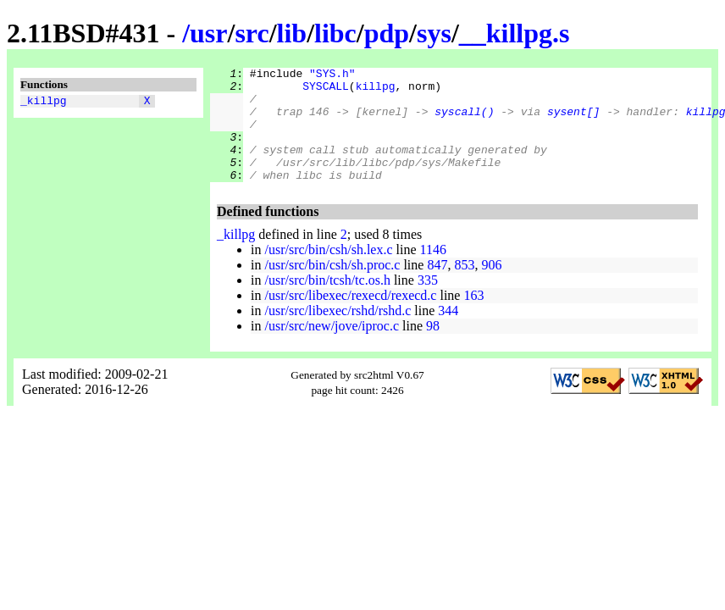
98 (433, 348)
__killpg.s (514, 33)
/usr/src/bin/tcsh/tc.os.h (327, 303)
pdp (386, 33)
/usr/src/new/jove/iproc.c (331, 348)
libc (335, 33)
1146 (433, 272)
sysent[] (573, 121)
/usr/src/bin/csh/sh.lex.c (328, 272)
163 (473, 318)
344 (448, 333)
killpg (376, 90)
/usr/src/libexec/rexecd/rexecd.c (350, 318)
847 (437, 287)
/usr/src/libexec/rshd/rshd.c (337, 333)
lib (292, 33)
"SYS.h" (332, 75)
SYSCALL (325, 90)
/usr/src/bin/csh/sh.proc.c (332, 287)
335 (428, 303)
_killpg (43, 102)
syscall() (464, 121)
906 (491, 287)
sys (434, 33)
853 (464, 287)
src (251, 33)
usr (208, 33)
